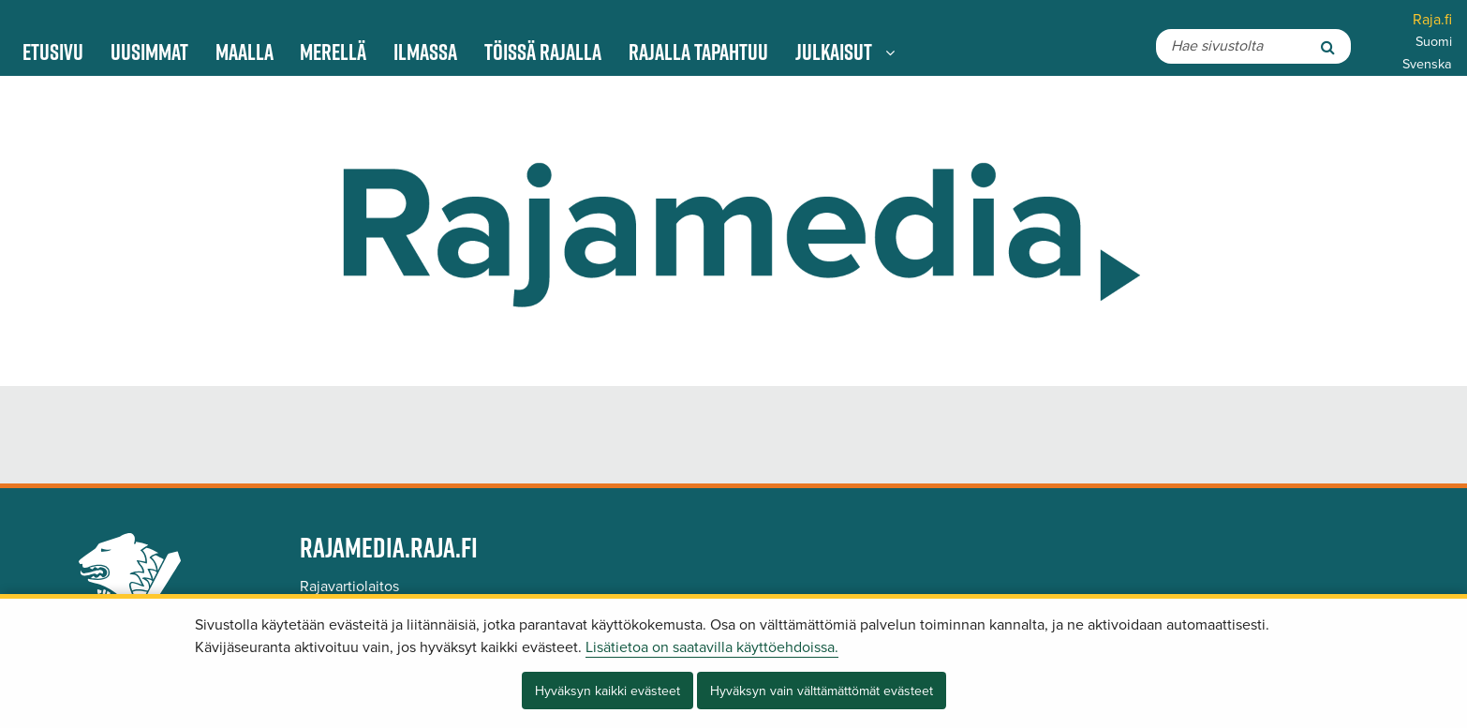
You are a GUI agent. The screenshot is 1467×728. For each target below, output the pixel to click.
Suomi (1433, 42)
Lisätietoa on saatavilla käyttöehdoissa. (711, 647)
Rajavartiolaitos (349, 586)
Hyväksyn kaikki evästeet (607, 691)
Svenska (1427, 64)
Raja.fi (1432, 19)
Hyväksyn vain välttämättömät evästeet (821, 691)
